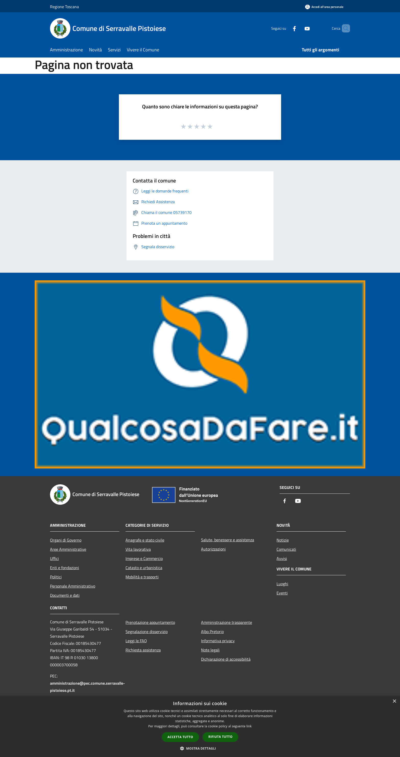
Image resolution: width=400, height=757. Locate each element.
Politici (56, 577)
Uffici (54, 558)
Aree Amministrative (68, 549)
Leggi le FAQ (136, 641)
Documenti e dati (65, 595)
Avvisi (282, 558)
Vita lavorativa (138, 549)
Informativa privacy (218, 641)
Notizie (283, 540)
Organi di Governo (65, 540)
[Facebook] (286, 28)
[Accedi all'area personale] (324, 7)
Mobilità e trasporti (142, 577)
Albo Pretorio (212, 631)
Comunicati (286, 549)
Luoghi (282, 584)
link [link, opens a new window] (249, 726)
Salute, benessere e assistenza (227, 540)
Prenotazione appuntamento (150, 622)
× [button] (394, 701)
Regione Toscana (64, 7)
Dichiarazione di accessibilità (226, 659)
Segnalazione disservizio (147, 631)
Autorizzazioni (213, 549)
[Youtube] (298, 28)
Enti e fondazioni (64, 568)
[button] (200, 748)
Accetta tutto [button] (180, 737)
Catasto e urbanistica (144, 568)
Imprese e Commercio (144, 558)
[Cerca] (344, 28)
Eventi (282, 593)
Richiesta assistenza (143, 650)
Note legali (210, 650)
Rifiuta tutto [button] (220, 737)
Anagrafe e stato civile (145, 540)
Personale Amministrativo (72, 586)
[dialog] (200, 726)
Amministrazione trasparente (226, 622)
